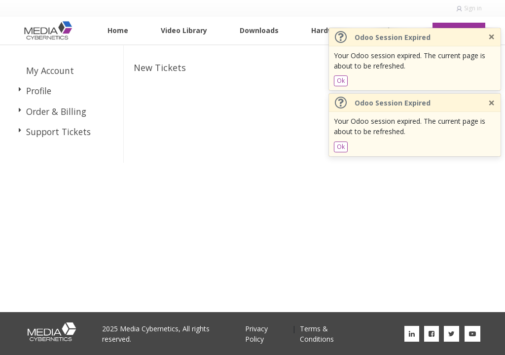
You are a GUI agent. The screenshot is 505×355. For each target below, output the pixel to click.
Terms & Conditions (317, 334)
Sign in (473, 8)
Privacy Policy (256, 334)
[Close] (491, 36)
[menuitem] (118, 30)
